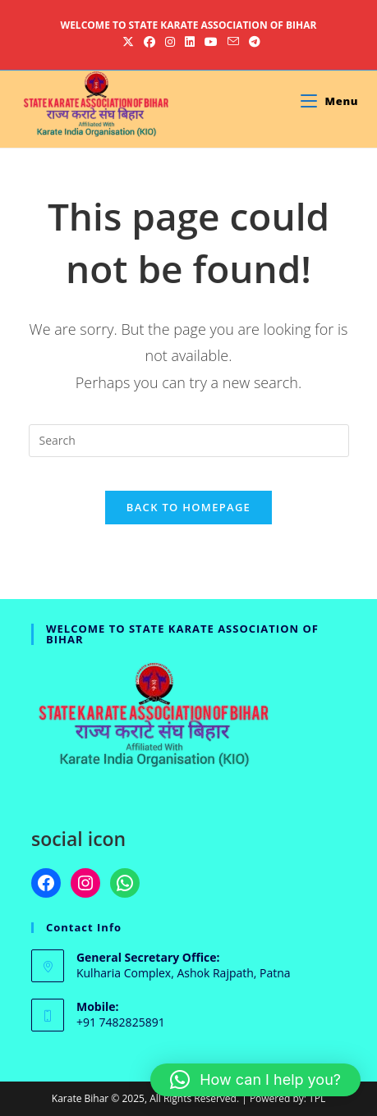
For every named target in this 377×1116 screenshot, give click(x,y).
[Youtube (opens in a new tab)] (211, 41)
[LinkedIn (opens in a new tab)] (190, 41)
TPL (317, 1098)
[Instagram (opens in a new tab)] (170, 41)
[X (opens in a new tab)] (128, 41)
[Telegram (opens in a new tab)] (252, 41)
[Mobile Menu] (329, 101)
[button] (255, 1079)
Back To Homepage (188, 507)
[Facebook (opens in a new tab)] (149, 41)
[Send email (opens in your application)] (233, 41)
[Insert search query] (189, 440)
